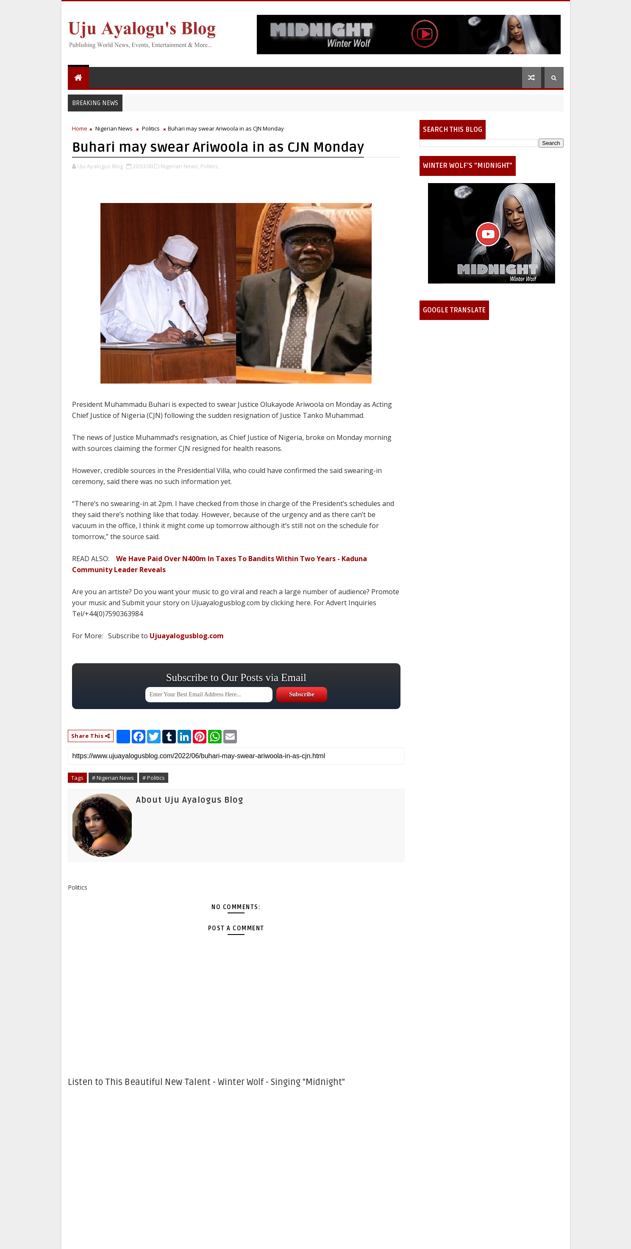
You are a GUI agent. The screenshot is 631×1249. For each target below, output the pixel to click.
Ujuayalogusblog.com (187, 635)
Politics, (210, 166)
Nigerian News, (180, 166)
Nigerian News (114, 128)
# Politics (153, 778)
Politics (151, 128)
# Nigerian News (113, 778)
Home (79, 128)
